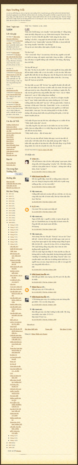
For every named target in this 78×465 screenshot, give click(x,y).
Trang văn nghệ (11, 147)
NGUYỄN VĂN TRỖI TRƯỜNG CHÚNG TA (16, 404)
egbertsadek (15, 52)
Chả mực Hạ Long (15, 389)
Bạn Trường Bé (11, 163)
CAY (11, 373)
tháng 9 (12, 232)
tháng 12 (13, 225)
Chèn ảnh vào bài (11, 185)
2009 (10, 222)
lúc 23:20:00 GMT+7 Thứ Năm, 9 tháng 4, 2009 (44, 269)
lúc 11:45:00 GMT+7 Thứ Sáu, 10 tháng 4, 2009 (44, 304)
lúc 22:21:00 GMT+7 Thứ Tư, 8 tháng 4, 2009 (43, 171)
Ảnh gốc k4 (9, 153)
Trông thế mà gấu (15, 366)
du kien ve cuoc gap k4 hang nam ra (14, 94)
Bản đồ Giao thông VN (13, 188)
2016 (10, 206)
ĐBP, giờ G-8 (14, 320)
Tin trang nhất (14, 396)
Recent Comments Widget (17, 117)
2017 (10, 203)
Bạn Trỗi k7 (10, 137)
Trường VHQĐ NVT (12, 125)
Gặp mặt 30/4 (14, 246)
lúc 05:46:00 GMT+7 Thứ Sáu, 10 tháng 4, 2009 (44, 282)
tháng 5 (12, 242)
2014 (10, 210)
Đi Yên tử (13, 364)
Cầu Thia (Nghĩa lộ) (16, 289)
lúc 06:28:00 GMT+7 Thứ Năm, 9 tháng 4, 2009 (44, 201)
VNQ (34, 159)
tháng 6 (12, 239)
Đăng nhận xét (30, 324)
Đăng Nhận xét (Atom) (39, 334)
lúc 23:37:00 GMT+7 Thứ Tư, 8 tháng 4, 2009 (43, 186)
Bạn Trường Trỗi (15, 9)
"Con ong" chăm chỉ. (16, 287)
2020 (10, 196)
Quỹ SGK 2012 (10, 165)
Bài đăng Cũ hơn (66, 329)
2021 (10, 194)
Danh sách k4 (10, 149)
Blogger (18, 451)
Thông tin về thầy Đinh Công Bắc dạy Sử (15, 262)
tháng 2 (12, 438)
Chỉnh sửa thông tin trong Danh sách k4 (16, 344)
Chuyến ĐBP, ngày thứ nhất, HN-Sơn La (16, 315)
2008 (10, 443)
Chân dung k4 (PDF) (12, 151)
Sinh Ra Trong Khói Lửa (13, 133)
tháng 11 (13, 227)
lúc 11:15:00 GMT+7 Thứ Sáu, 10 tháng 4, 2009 (44, 292)
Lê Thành (15, 102)
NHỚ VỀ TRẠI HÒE (16, 249)
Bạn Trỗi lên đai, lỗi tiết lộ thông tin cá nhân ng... (16, 331)
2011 (10, 218)
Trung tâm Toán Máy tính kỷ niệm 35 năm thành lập (16, 350)
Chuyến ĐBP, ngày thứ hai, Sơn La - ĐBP (16, 309)
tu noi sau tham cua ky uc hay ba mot (14, 74)
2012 (10, 215)
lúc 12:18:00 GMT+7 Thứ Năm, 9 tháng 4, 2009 (44, 211)
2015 (10, 208)
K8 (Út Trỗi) (10, 135)
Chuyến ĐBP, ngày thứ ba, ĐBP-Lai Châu (15, 300)
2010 (10, 220)
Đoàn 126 (13, 361)
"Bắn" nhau (13, 251)
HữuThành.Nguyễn (12, 70)
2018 (10, 201)
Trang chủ (48, 329)
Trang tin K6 (10, 139)
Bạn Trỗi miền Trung (12, 145)
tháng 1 (12, 440)
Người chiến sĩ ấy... (16, 304)
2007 (10, 445)
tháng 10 (13, 230)
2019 (10, 198)
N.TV (34, 206)
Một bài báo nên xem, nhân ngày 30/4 (15, 255)
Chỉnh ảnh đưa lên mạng (13, 183)
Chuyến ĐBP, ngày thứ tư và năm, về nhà (16, 293)
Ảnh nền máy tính (11, 155)
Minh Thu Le (36, 287)
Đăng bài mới (10, 181)
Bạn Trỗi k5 (10, 141)
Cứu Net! (13, 284)
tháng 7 (12, 237)
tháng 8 (12, 234)
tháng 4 (12, 244)
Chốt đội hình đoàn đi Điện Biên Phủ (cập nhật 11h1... (16, 337)
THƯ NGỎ (13, 326)
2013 (10, 213)
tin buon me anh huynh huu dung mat (14, 56)
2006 (10, 447)
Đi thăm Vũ (13, 355)
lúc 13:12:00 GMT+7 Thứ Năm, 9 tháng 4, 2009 (44, 229)
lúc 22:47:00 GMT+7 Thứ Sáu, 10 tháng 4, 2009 (44, 319)
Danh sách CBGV (11, 127)
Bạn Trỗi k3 (10, 143)
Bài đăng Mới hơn (31, 329)
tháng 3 (12, 435)
